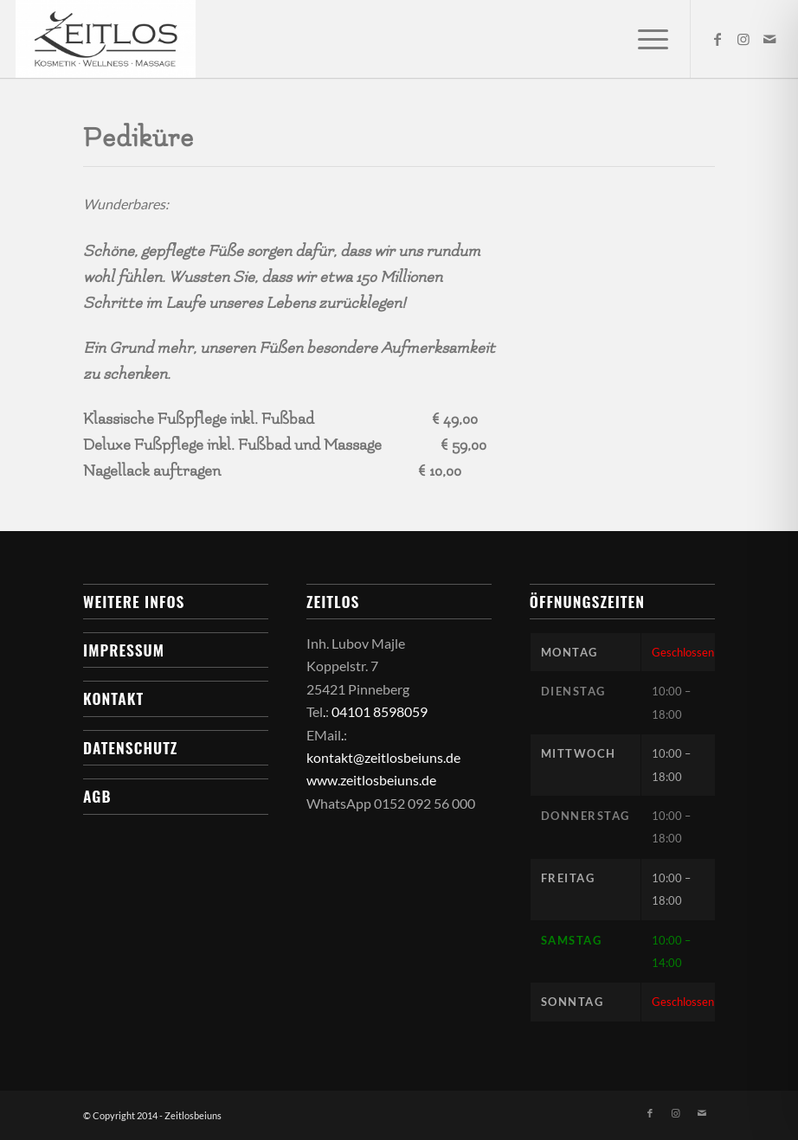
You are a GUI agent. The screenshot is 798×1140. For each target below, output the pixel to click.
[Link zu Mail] (769, 39)
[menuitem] (644, 39)
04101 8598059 (379, 711)
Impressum (123, 649)
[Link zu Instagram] (743, 39)
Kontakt (113, 698)
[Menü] (644, 39)
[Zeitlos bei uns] (106, 39)
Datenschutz (130, 747)
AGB (97, 796)
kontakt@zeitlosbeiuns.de (383, 757)
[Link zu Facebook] (717, 39)
